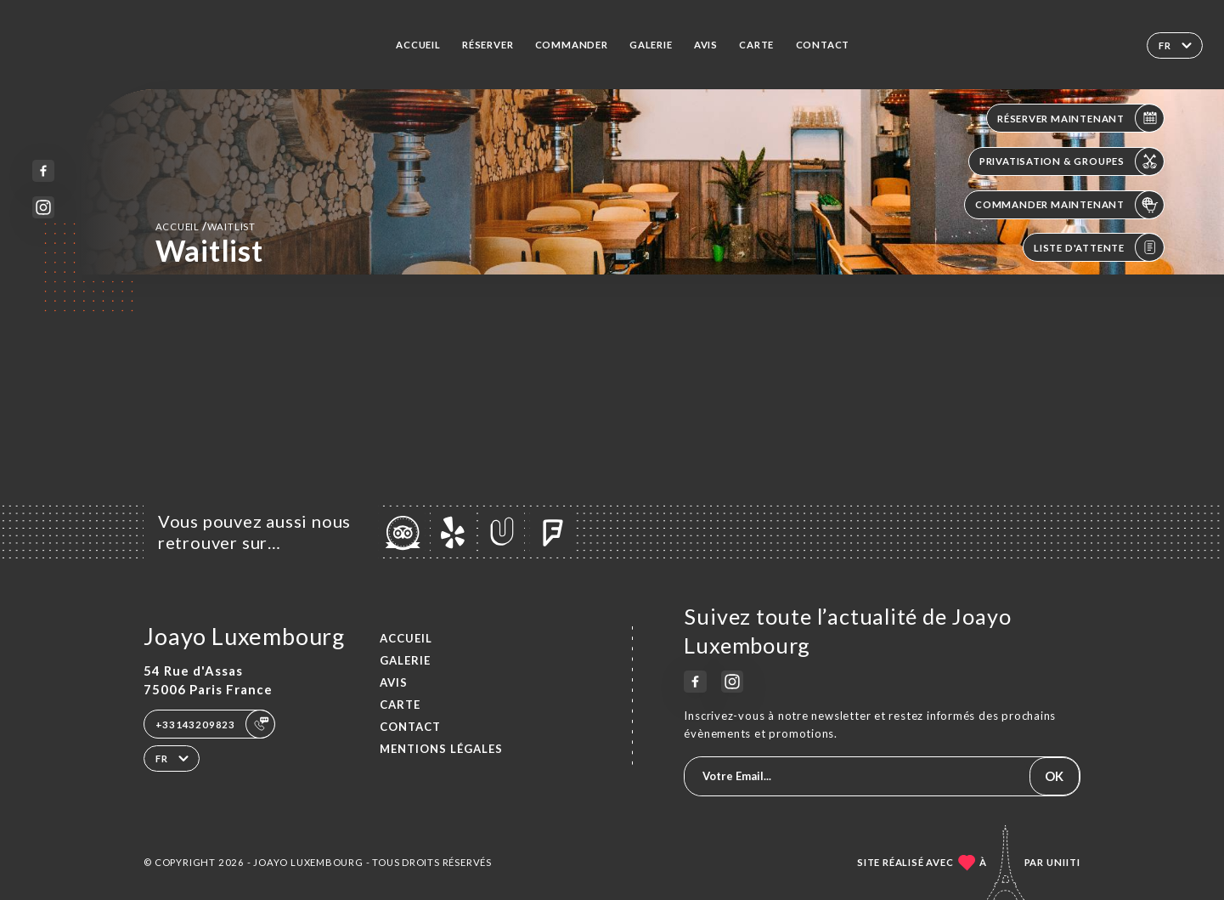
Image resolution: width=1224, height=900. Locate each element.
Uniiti (1063, 862)
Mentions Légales (441, 749)
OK (1054, 776)
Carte (756, 44)
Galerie (651, 44)
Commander (571, 44)
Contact (823, 44)
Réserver (487, 44)
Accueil (418, 44)
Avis (706, 44)
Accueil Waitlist (205, 226)
